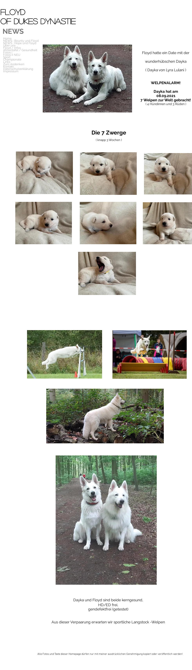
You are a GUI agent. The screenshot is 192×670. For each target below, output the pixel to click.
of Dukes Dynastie (38, 21)
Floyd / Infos (12, 48)
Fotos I (7, 52)
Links (6, 62)
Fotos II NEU (11, 55)
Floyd (14, 12)
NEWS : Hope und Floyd (19, 43)
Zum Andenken (13, 64)
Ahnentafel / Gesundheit (20, 50)
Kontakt (8, 66)
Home (7, 38)
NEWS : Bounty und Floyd (21, 41)
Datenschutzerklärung (18, 69)
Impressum (10, 71)
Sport (6, 57)
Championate (12, 59)
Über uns (9, 45)
